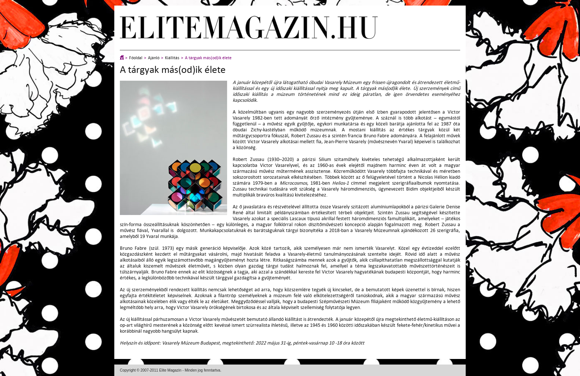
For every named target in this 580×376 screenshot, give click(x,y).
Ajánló (153, 58)
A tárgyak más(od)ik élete (208, 58)
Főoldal (135, 58)
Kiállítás (172, 58)
